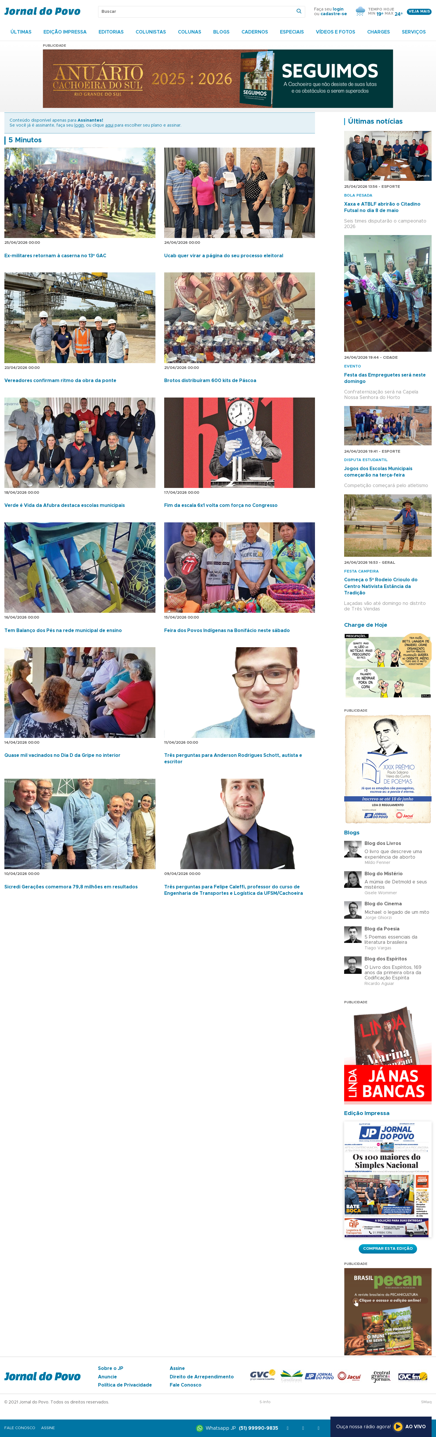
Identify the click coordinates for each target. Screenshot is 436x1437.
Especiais (292, 32)
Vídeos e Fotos (335, 32)
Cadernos (254, 32)
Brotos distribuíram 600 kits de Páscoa (210, 380)
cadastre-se (334, 14)
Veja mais (419, 11)
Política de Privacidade (125, 1385)
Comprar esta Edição (388, 1249)
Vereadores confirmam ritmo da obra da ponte (60, 380)
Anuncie (107, 1377)
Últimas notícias (375, 121)
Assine (177, 1368)
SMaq (426, 1402)
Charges (378, 32)
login (338, 9)
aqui (109, 125)
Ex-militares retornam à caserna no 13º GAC (55, 255)
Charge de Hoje (365, 625)
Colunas (189, 32)
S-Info (265, 1402)
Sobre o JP (110, 1368)
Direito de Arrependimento (202, 1377)
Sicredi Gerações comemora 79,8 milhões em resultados (71, 887)
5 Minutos (25, 140)
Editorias (111, 32)
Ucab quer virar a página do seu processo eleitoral (223, 255)
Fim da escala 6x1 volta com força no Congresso (221, 505)
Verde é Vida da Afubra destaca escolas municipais (64, 505)
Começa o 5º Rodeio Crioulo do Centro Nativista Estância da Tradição (381, 586)
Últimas (20, 32)
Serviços (414, 32)
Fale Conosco (186, 1385)
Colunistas (151, 32)
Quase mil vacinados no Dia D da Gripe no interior (62, 755)
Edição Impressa (65, 32)
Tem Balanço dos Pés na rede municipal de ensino (63, 630)
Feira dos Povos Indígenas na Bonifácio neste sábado (227, 630)
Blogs (221, 32)
